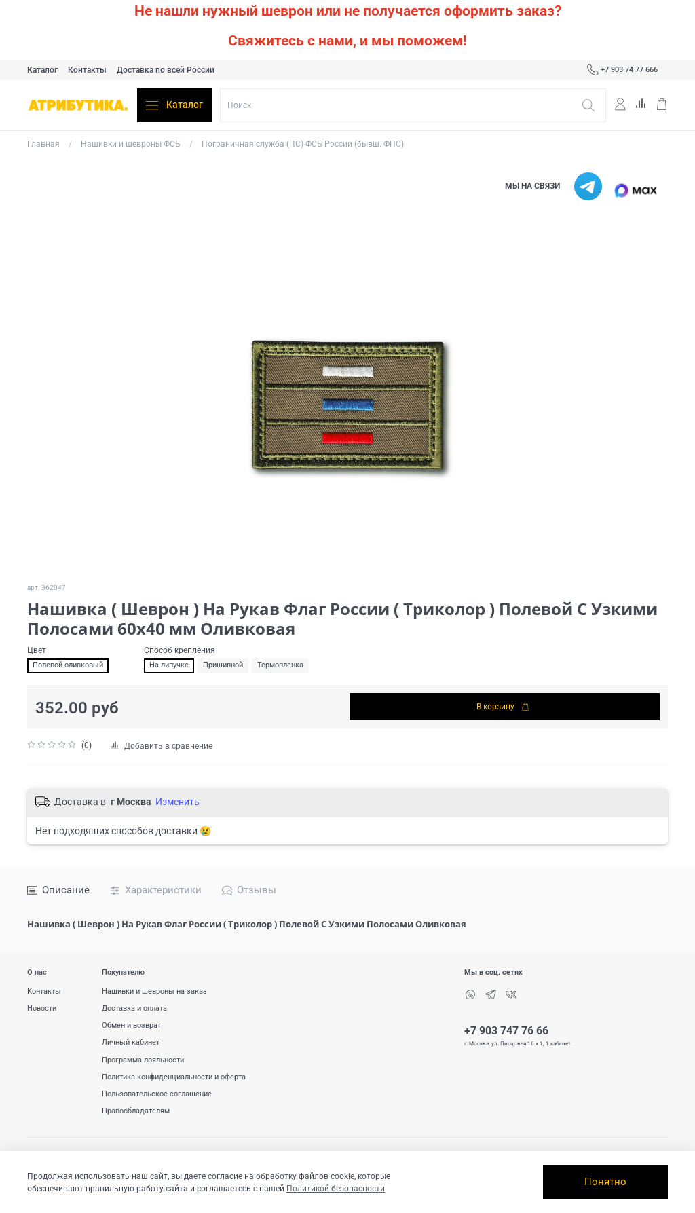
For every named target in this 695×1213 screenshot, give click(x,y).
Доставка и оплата (134, 1008)
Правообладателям (136, 1110)
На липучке (169, 664)
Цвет (36, 650)
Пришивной (223, 664)
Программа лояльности (143, 1060)
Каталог (42, 70)
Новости (41, 1008)
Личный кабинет (130, 1042)
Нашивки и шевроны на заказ (154, 991)
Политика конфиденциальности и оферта (174, 1076)
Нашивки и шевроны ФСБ (131, 144)
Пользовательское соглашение (157, 1093)
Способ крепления (179, 650)
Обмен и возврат (131, 1025)
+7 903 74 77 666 (622, 69)
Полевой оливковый (68, 664)
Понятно (605, 1182)
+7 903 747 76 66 (506, 1031)
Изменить (177, 801)
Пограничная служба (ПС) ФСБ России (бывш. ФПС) (303, 144)
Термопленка (280, 664)
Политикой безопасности (335, 1188)
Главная (43, 144)
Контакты (87, 70)
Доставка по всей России (165, 70)
